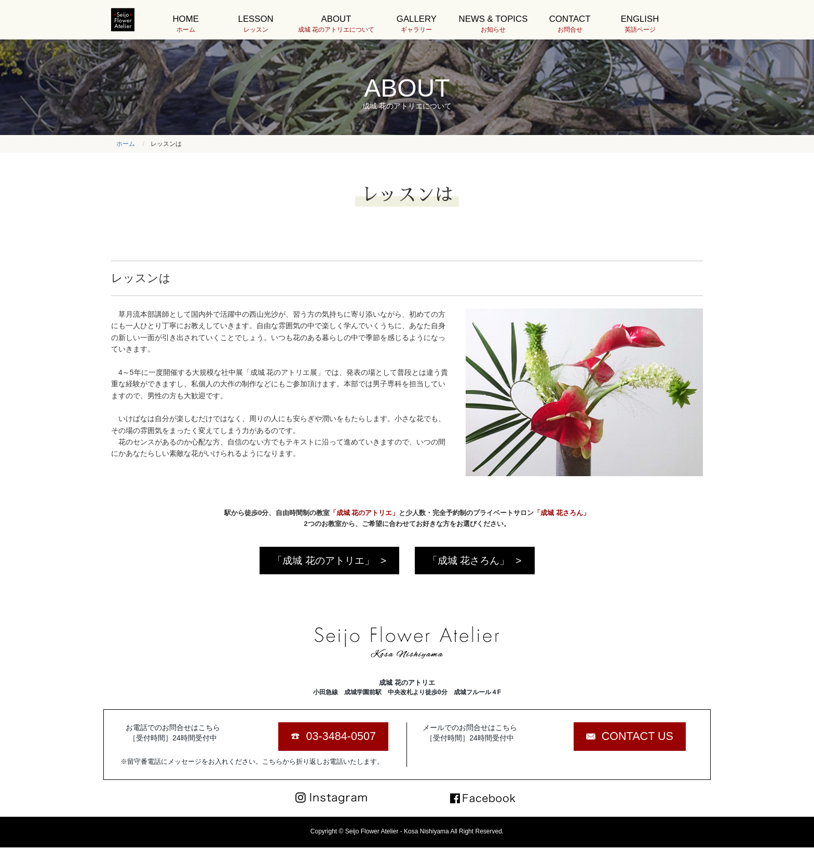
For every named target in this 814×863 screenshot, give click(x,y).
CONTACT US (637, 736)
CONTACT (570, 24)
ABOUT (336, 24)
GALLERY (416, 24)
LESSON (255, 24)
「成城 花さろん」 (468, 560)
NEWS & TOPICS (493, 24)
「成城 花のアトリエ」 (323, 560)
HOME (185, 24)
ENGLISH (640, 24)
